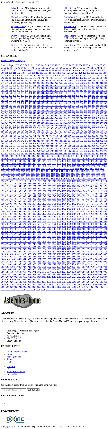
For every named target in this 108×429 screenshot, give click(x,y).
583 (66, 115)
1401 (18, 204)
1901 (104, 262)
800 (69, 136)
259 (66, 85)
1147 (8, 173)
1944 (3, 269)
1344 (49, 196)
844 (30, 141)
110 (10, 73)
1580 (74, 224)
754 (101, 131)
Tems (9, 359)
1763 (44, 246)
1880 (104, 259)
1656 (34, 234)
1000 (7, 156)
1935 (64, 267)
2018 (59, 277)
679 (18, 126)
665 (69, 123)
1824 (34, 254)
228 (50, 83)
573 (26, 115)
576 (38, 115)
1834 (84, 254)
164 (10, 78)
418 (54, 100)
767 (46, 133)
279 (38, 88)
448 (66, 103)
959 (58, 151)
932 (58, 148)
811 (6, 138)
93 (56, 70)
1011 (63, 156)
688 (54, 126)
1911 (49, 264)
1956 (64, 269)
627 (26, 120)
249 (26, 85)
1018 (98, 156)
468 (38, 105)
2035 (39, 279)
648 (2, 123)
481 (89, 105)
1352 (89, 196)
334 (42, 93)
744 (62, 131)
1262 (59, 186)
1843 (23, 256)
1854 (79, 256)
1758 (18, 246)
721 (77, 128)
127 (76, 73)
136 (6, 75)
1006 (37, 156)
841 (18, 141)
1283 (59, 188)
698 (93, 126)
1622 (74, 229)
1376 (104, 199)
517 (18, 110)
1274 (13, 188)
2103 (64, 287)
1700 (44, 239)
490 (18, 108)
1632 (18, 231)
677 (10, 126)
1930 (39, 267)
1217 (43, 181)
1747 (69, 244)
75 (5, 70)
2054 (28, 282)
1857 (94, 256)
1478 (89, 211)
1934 (59, 267)
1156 (53, 173)
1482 (3, 214)
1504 (8, 216)
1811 (74, 251)
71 (98, 68)
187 (101, 78)
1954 (54, 269)
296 (105, 88)
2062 (69, 282)
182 (81, 78)
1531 (39, 219)
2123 (58, 289)
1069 (39, 163)
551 (46, 113)
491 (22, 108)
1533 (49, 219)
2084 (74, 284)
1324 (54, 194)
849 (50, 141)
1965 (3, 272)
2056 (39, 282)
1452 (64, 209)
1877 (89, 259)
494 (34, 108)
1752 (94, 244)
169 (30, 78)
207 (73, 80)
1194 (33, 178)
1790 (74, 249)
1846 (39, 256)
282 (50, 88)
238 (89, 83)
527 (58, 110)
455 (93, 103)
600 (26, 118)
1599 (64, 226)
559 (77, 113)
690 (62, 126)
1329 (79, 194)
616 (89, 118)
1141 (83, 171)
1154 (43, 173)
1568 (13, 224)
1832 (74, 254)
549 (38, 113)
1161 (78, 173)
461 (10, 105)
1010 (58, 156)
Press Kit (11, 366)
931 (54, 148)
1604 (89, 226)
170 (34, 78)
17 (50, 65)
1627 (99, 229)
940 (89, 148)
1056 (79, 161)
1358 (13, 199)
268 (101, 85)
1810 (69, 251)
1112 (43, 168)
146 (46, 75)
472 (54, 105)
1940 (89, 267)
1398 (3, 204)
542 (10, 113)
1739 (28, 244)
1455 (79, 209)
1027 (39, 158)
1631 (13, 231)
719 (69, 128)
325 (6, 93)
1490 (44, 214)
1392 (79, 201)
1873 (69, 259)
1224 (79, 181)
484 (101, 105)
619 (101, 118)
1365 (49, 199)
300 (14, 90)
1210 (8, 181)
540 (2, 113)
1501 (99, 214)
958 (54, 151)
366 (62, 95)
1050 (49, 161)
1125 (3, 171)
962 (69, 151)
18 (53, 65)
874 (42, 143)
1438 (99, 206)
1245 (79, 183)
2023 (84, 277)
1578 (64, 224)
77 (11, 70)
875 (46, 143)
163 (6, 78)
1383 (34, 201)
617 (93, 118)
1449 (49, 209)
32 (92, 65)
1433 (74, 206)
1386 (49, 201)
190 (6, 80)
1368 (64, 199)
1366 (54, 199)
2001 (79, 274)
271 (6, 88)
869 (22, 143)
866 (10, 143)
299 (10, 90)
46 (27, 68)
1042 (8, 161)
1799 (13, 251)
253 (42, 85)
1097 (74, 166)
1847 (44, 256)
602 (34, 118)
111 (14, 73)
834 (97, 138)
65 (81, 68)
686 (46, 126)
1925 (13, 267)
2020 (69, 277)
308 (46, 90)
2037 (49, 279)
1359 (18, 199)
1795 (99, 249)
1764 (49, 246)
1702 (54, 239)
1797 (3, 251)
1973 (44, 272)
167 (22, 78)
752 (93, 131)
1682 (59, 236)
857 (81, 141)
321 (97, 90)
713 (46, 128)
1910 (44, 264)
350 (105, 93)
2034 (34, 279)
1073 (59, 163)
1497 (79, 214)
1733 (104, 241)
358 (30, 95)
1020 (3, 158)
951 (26, 151)
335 (46, 93)
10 (31, 65)
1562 (89, 221)
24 (70, 65)
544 (18, 113)
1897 (84, 262)
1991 (28, 274)
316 (77, 90)
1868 (44, 259)
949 (18, 151)
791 (34, 136)
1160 (73, 173)
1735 (8, 244)
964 (77, 151)
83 (27, 70)
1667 (89, 234)
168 (26, 78)
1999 (69, 274)
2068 (99, 282)
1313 (104, 191)
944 (105, 148)
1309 (84, 191)
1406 (44, 204)
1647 (94, 231)
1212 (18, 181)
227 (46, 83)
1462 (8, 211)
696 (85, 126)
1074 (64, 163)
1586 (104, 224)
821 (46, 138)
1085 (13, 166)
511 (101, 108)
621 (2, 120)
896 (22, 146)
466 (30, 105)
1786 (54, 249)
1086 (18, 166)
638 (69, 120)
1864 (23, 259)
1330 (84, 194)
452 (81, 103)
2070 (3, 284)
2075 (28, 284)
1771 (84, 246)
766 (42, 133)
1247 (89, 183)
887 (93, 143)
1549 (23, 221)
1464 (18, 211)
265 (89, 85)
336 (50, 93)
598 (18, 118)
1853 (74, 256)
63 (75, 68)
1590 (18, 226)
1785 (49, 249)
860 (93, 141)
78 (13, 70)
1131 (33, 171)
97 (67, 70)
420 (61, 100)
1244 (74, 183)
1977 (64, 272)
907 (66, 146)
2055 (34, 282)
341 (69, 93)
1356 (3, 199)
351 (2, 95)
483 (97, 105)
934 (66, 148)
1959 (79, 269)
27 (78, 65)
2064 (79, 282)
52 (44, 68)
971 (105, 151)
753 (97, 131)
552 (50, 113)
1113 (48, 168)
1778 (13, 249)
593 (105, 115)
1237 (39, 183)
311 (57, 90)
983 (46, 153)
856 (77, 141)
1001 (12, 156)
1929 (34, 267)
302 (22, 90)
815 (22, 138)
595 (6, 118)
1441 (8, 209)
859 (89, 141)
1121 (87, 168)
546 (26, 113)
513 (2, 110)
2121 (48, 289)
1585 (99, 224)
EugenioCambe (18, 26)
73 (103, 68)
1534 (54, 219)
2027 (104, 277)
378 (2, 98)
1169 (13, 176)
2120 (43, 289)
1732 (99, 241)
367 (66, 95)
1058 (89, 161)
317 (81, 90)
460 (6, 105)
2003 (89, 274)
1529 (28, 219)
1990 (23, 274)
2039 (59, 279)
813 (14, 138)
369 (73, 95)
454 (89, 103)
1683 (64, 236)
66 (84, 68)
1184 (88, 176)
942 (97, 148)
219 (14, 83)
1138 (68, 171)
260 (69, 85)
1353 (94, 196)
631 (42, 120)
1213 (23, 181)
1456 (84, 209)
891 (2, 146)
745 (66, 131)
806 (93, 136)
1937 (74, 267)
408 (14, 100)
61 (70, 68)
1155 (48, 173)
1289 (89, 188)
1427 (44, 206)
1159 (68, 173)
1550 (28, 221)
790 (30, 136)
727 (101, 128)
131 (92, 73)
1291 (99, 188)
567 (2, 115)
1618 (54, 229)
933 (62, 148)
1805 (44, 251)
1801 (23, 251)
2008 (8, 277)
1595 (44, 226)
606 (50, 118)
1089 (34, 166)
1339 (23, 196)
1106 (13, 168)
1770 (79, 246)
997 (101, 153)
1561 (84, 221)
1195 (38, 178)
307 (42, 90)
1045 (23, 161)
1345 (54, 196)
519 (26, 110)
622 (6, 120)
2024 (89, 277)
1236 (34, 183)
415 (42, 100)
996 (97, 153)
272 (10, 88)
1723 (54, 241)
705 (14, 128)
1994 (44, 274)
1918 (84, 264)
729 (2, 131)
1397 (104, 201)
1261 (54, 186)
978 (26, 153)
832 (89, 138)
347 (93, 93)
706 (18, 128)
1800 (18, 251)
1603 (84, 226)
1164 (93, 173)
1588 (8, 226)
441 (38, 103)
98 (70, 70)
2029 (8, 279)
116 (33, 73)
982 (42, 153)
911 (81, 146)
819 (38, 138)
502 (66, 108)
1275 (18, 188)
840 (14, 141)
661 (54, 123)
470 (46, 105)
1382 (28, 201)
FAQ (9, 369)
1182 (78, 176)
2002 (84, 274)
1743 (49, 244)
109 (6, 73)
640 (77, 120)
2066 (89, 282)
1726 (69, 241)
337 (54, 93)
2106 (79, 287)
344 (81, 93)
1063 (8, 163)
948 (14, 151)
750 (85, 131)
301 (18, 90)
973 (6, 153)
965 (81, 151)
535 (89, 110)
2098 (39, 287)
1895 (74, 262)
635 (58, 120)
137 (10, 75)
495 (38, 108)
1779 (18, 249)
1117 (67, 168)
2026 (99, 277)
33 (95, 65)
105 (95, 70)
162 (2, 78)
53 (47, 68)
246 (14, 85)
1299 (34, 191)
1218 (49, 181)
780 (97, 133)
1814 (89, 251)
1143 (93, 171)
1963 (99, 269)
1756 (8, 246)
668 (81, 123)
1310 (89, 191)
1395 (94, 201)
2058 (49, 282)
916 (101, 146)
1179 (63, 176)
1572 (34, 224)
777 (85, 133)
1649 (104, 231)
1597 (54, 226)
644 (93, 120)
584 (69, 115)
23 (67, 65)
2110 (99, 287)
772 (66, 133)
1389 (64, 201)
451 (77, 103)
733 (18, 131)
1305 (64, 191)
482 (93, 105)
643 (89, 120)
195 (26, 80)
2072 (13, 284)
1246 (84, 183)
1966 (8, 272)
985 (54, 153)
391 (54, 98)
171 (38, 78)
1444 (23, 209)
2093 (13, 287)
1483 (8, 214)
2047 (99, 279)
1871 (59, 259)
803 (81, 136)
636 (62, 120)
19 (56, 65)
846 (38, 141)
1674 (18, 236)
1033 (69, 158)
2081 (59, 284)
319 (89, 90)
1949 (28, 269)
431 (105, 100)
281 (46, 88)
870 (26, 143)
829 (77, 138)
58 (61, 68)
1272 (3, 188)
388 (42, 98)
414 (38, 100)
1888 (39, 262)
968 (93, 151)
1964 (104, 269)
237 (85, 83)
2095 (23, 287)
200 (46, 80)
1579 (69, 224)
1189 (8, 178)
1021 (8, 158)
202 (54, 80)
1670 (104, 234)
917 (105, 146)
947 (10, 151)
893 (10, 146)
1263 (64, 186)
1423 (23, 206)
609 (62, 118)
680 (22, 126)
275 (22, 88)
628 (30, 120)
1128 (18, 171)
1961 (89, 269)
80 (19, 70)
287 (69, 88)
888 (97, 143)
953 (34, 151)
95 (61, 70)
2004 (94, 274)
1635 (34, 231)
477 (73, 105)
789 (26, 136)
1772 (89, 246)
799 (66, 136)
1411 (69, 204)
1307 (74, 191)
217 (6, 83)
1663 (69, 234)
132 (96, 73)
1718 (28, 241)
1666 (84, 234)
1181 (73, 176)
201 (50, 80)
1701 (49, 239)
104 (91, 70)
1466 (28, 211)
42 (16, 68)
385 (30, 98)
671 (93, 123)
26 (76, 65)
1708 (84, 239)
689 (58, 126)
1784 (44, 249)
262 (77, 85)
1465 (23, 211)
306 (38, 90)
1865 (28, 259)
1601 (74, 226)
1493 (59, 214)
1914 (64, 264)
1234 (23, 183)
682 (30, 126)
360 (38, 95)
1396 (99, 201)
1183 (83, 176)
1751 (89, 244)
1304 (59, 191)
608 (58, 118)
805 (89, 136)
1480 (99, 211)
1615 (38, 229)
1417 (99, 204)
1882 (8, 262)
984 (50, 153)
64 (78, 68)
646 (101, 120)
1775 (104, 246)
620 (105, 118)
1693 (8, 239)
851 (58, 141)
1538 (74, 219)
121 (53, 73)
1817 (104, 251)
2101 (54, 287)
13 (39, 65)
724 (89, 128)
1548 (18, 221)
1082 (104, 163)
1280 (44, 188)
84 (30, 70)
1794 (94, 249)
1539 (79, 219)
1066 (23, 163)
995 (93, 153)
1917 (79, 264)
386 (34, 98)
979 (30, 153)
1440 (3, 209)
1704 (64, 239)
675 (2, 126)
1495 (69, 214)
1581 (79, 224)
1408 (54, 204)
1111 (38, 168)
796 (54, 136)
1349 (74, 196)
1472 (59, 211)
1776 (3, 249)
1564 (99, 221)
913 (89, 146)
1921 (99, 264)
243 (2, 85)
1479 (94, 211)
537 (97, 110)
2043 (79, 279)
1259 (44, 186)
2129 (88, 289)
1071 (49, 163)
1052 (59, 161)
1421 (13, 206)
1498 (84, 214)
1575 (49, 224)
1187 (103, 176)
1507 (23, 216)
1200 (63, 178)
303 (26, 90)
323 (105, 90)
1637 (44, 231)
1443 (18, 209)
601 (30, 118)
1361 (28, 199)
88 (41, 70)
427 (89, 100)
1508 (28, 216)
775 (77, 133)
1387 (54, 201)
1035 (79, 158)
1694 (13, 239)
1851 (64, 256)
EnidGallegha (70, 36)
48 (33, 68)
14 (42, 65)
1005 (32, 156)
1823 (28, 254)
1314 (3, 194)
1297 (23, 191)
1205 (88, 178)
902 (46, 146)
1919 (89, 264)
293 (93, 88)
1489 (39, 214)
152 (69, 75)
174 (50, 78)
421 (65, 100)
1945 (8, 269)
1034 (74, 158)
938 (81, 148)
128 (80, 73)
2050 (8, 282)
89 (44, 70)
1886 (28, 262)
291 (85, 88)
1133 (43, 171)
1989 (18, 274)
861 (97, 141)
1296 (18, 191)
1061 (104, 161)
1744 (54, 244)
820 (42, 138)
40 (11, 68)
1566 (3, 224)
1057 (84, 161)
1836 (94, 254)
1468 (39, 211)
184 (89, 78)
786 (14, 136)
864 (2, 143)
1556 (59, 221)
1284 (64, 188)
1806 (49, 251)
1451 (59, 209)
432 (2, 103)
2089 (99, 284)
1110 (33, 168)
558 (73, 113)
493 (30, 108)
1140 (78, 171)
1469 (44, 211)
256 (54, 85)
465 (26, 105)
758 (10, 133)
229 (54, 83)
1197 (48, 178)
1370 (74, 199)
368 (69, 95)
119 (45, 73)
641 (81, 120)
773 (69, 133)
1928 (28, 267)
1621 (69, 229)
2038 (54, 279)
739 (42, 131)
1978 (69, 272)
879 (62, 143)
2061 (64, 282)
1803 (34, 251)
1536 (64, 219)
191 (10, 80)
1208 (103, 178)
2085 (79, 284)
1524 (3, 219)
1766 (59, 246)
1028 (44, 158)
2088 (94, 284)
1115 (57, 168)
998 (105, 153)
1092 (49, 166)
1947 (18, 269)
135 (2, 75)
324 (2, 93)
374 (93, 95)
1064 (13, 163)
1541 (89, 219)
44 (22, 68)
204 (62, 80)
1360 (23, 199)
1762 (39, 246)
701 (105, 126)
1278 (34, 188)
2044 (84, 279)
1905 (18, 264)
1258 (39, 186)
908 (69, 146)
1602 (79, 226)
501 (62, 108)
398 (81, 98)
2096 (28, 287)
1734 (3, 244)
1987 (8, 274)
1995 (49, 274)
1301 (44, 191)
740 (46, 131)
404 (105, 98)
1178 (58, 176)
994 (89, 153)
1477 (84, 211)
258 (62, 85)
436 (18, 103)
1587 (3, 226)
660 (50, 123)
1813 (84, 251)
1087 (23, 166)
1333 (99, 194)
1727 (74, 241)
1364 (44, 199)
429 (97, 100)
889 (101, 143)
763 (30, 133)
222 (26, 83)
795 (50, 136)
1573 (39, 224)
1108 (23, 168)
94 (58, 70)
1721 (44, 241)
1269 (94, 186)
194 (22, 80)
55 (53, 68)
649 (6, 123)
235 (77, 83)
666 (73, 123)
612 (73, 118)
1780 (23, 249)
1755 (3, 246)
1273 (8, 188)
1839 (3, 256)
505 (77, 108)
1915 (69, 264)
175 (54, 78)
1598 (59, 226)
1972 (39, 272)
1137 (63, 171)
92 (53, 70)
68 (89, 68)
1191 (18, 178)
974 (10, 153)
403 (101, 98)
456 (97, 103)
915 (97, 146)
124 (65, 73)
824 (57, 138)
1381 (23, 201)
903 (50, 146)
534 (85, 110)
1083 (3, 166)
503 (69, 108)
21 (61, 65)
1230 (3, 183)
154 (77, 75)
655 (30, 123)
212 (93, 80)
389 (46, 98)
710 (34, 128)
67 (87, 68)
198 (38, 80)
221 (22, 83)
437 (22, 103)
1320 (34, 194)
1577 (59, 224)
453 (85, 103)
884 (81, 143)
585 (73, 115)
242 (105, 83)
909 (73, 146)
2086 (84, 284)
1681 (54, 236)
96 (64, 70)
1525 (8, 219)
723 (85, 128)
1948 (23, 269)
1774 (99, 246)
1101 (94, 166)
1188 (3, 178)
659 (46, 123)
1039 (99, 158)
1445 (28, 209)
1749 (79, 244)
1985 (104, 272)
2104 (69, 287)
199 (42, 80)
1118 (72, 168)
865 (6, 143)
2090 (104, 284)
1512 (49, 216)
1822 (23, 254)
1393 (84, 201)
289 (77, 88)
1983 (94, 272)
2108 (89, 287)
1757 (13, 246)
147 (50, 75)
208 (77, 80)
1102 (99, 166)
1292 (104, 188)
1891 (54, 262)
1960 (84, 269)
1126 (8, 171)
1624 (84, 229)
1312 (99, 191)
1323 (49, 194)
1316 (13, 194)
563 (93, 113)
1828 (54, 254)
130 (88, 73)
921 (14, 148)
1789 (69, 249)
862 (101, 141)
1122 (92, 168)
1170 (18, 176)
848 (46, 141)
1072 (54, 163)
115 (29, 73)
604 (42, 118)
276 (26, 88)
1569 (18, 224)
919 (6, 148)
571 (18, 115)
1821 (18, 254)
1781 (28, 249)
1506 (18, 216)
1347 (64, 196)
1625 (89, 229)
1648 (99, 231)
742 (54, 131)
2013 (33, 277)
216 (2, 83)
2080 (54, 284)
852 (62, 141)
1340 (28, 196)
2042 (74, 279)
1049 (44, 161)
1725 (64, 241)
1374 (94, 199)
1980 (79, 272)
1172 (28, 176)
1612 (23, 229)
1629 (3, 231)
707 (22, 128)
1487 (28, 214)
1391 (74, 201)
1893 (64, 262)
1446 (34, 209)
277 (30, 88)
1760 (28, 246)
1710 (94, 239)
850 (54, 141)
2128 (83, 289)
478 (77, 105)
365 (58, 95)
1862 (13, 259)
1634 (28, 231)
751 (89, 131)
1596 (49, 226)
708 (26, 128)
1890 (49, 262)
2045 (89, 279)
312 (61, 90)
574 (30, 115)
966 (85, 151)
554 (58, 113)
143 (34, 75)
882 (73, 143)
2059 (54, 282)
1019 (103, 156)
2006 (104, 274)
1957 (69, 269)
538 (101, 110)
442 (42, 103)
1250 (104, 183)
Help (9, 362)
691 (66, 126)
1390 (69, 201)
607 (54, 118)
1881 (3, 262)
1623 (79, 229)
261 (73, 85)
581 (58, 115)
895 (18, 146)
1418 (104, 204)
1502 (104, 214)
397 (77, 98)
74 (2, 70)
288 (73, 88)
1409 (59, 204)
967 (89, 151)
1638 (49, 231)
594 (2, 118)
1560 (79, 221)
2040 (64, 279)
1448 (44, 209)
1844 (28, 256)
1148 (13, 173)
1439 (104, 206)
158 (93, 75)
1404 (34, 204)
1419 (3, 206)
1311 (94, 191)
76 (8, 70)
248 (22, 85)
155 (81, 75)
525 (50, 110)
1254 (18, 186)
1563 (94, 221)
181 (77, 78)
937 (77, 148)
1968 (18, 272)
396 (73, 98)
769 (54, 133)
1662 (64, 234)
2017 (54, 277)
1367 (59, 199)
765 (38, 133)
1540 (84, 219)
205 (66, 80)
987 (62, 153)
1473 (64, 211)
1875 (79, 259)
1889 (44, 262)
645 (97, 120)
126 (72, 73)
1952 (44, 269)
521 (34, 110)
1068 (34, 163)
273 (14, 88)
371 (81, 95)
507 (85, 108)
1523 (104, 216)
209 (81, 80)
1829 (59, 254)
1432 (69, 206)
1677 (34, 236)
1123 (97, 168)
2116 (23, 289)
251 (34, 85)
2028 (3, 279)
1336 (8, 196)
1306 (69, 191)
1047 (34, 161)
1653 (18, 234)
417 (50, 100)
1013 (73, 156)
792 (38, 136)
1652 (13, 234)
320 (93, 90)
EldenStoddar (70, 8)
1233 (18, 183)
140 (22, 75)
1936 (69, 267)
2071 (8, 284)
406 (6, 100)
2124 (63, 289)
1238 (44, 183)
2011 (23, 277)
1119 (77, 168)
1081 (99, 163)
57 (58, 68)
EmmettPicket (70, 45)
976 (18, 153)
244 (6, 85)
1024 (23, 158)
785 (10, 136)
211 (89, 80)
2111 (104, 287)
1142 (88, 171)
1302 (49, 191)
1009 (53, 156)
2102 (59, 287)
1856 (89, 256)
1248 (94, 183)
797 (58, 136)
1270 (99, 186)
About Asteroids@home (18, 352)
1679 (44, 236)
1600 (69, 226)
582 (62, 115)
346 (89, 93)
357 (26, 95)
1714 (8, 241)
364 (54, 95)
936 (73, 148)
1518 (79, 216)
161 (105, 75)
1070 (44, 163)
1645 (84, 231)
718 (65, 128)
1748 (74, 244)
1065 (18, 163)
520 (30, 110)
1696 (23, 239)
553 (54, 113)
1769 (74, 246)
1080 (94, 163)
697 (89, 126)
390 (50, 98)
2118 (33, 289)
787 (18, 136)
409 (18, 100)
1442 (13, 209)
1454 (74, 209)
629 (34, 120)
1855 (84, 256)
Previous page (7, 60)
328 (18, 93)
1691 (104, 236)
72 (101, 68)
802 (77, 136)
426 (85, 100)
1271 (104, 186)
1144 (98, 171)
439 (30, 103)
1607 (104, 226)
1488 (34, 214)
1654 (23, 234)
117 (37, 73)
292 (89, 88)
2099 (44, 287)
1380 (18, 201)
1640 (59, 231)
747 (73, 131)
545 (22, 113)
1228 (99, 181)
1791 (79, 249)
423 (73, 100)
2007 (3, 277)
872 (34, 143)
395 (69, 98)
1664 (74, 234)
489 (14, 108)
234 (73, 83)
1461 (3, 211)
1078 (84, 163)
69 (92, 68)
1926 (18, 267)
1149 (18, 173)
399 (85, 98)
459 (2, 105)
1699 (39, 239)
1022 (13, 158)
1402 (23, 204)
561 (85, 113)
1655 (28, 234)
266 (93, 85)
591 (97, 115)
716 (57, 128)
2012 (28, 277)
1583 (89, 224)
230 (58, 83)
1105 (8, 168)
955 (42, 151)
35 (101, 65)
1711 (99, 239)
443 (46, 103)
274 (18, 88)
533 (81, 110)
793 (42, 136)
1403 (28, 204)
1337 (13, 196)
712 (42, 128)
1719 (34, 241)
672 (97, 123)
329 (22, 93)
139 (18, 75)
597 (14, 118)
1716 (18, 241)
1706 (74, 239)
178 (66, 78)
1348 (69, 196)
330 (26, 93)
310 (54, 90)
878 (58, 143)
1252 (8, 186)
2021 (74, 277)
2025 (94, 277)
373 (89, 95)
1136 (58, 171)
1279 (39, 188)
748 (77, 131)
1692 (3, 239)
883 (77, 143)
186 (97, 78)
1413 (79, 204)
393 (62, 98)
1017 (93, 156)
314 (69, 90)
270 (2, 88)
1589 (13, 226)
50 (39, 68)
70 (95, 68)
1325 (59, 194)
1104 (3, 168)
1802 (28, 251)
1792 (84, 249)
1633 (23, 231)
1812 (79, 251)
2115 (18, 289)
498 (50, 108)
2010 (18, 277)
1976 (59, 272)
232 (66, 83)
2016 (49, 277)
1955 (59, 269)
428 (93, 100)
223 (30, 83)
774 (73, 133)
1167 (3, 176)
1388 (59, 201)
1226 (89, 181)
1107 (18, 168)
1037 (89, 158)
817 (30, 138)
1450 (54, 209)
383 (22, 98)
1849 (54, 256)
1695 (18, 239)
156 (85, 75)
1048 (39, 161)
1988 (13, 274)
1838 (104, 254)
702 (2, 128)
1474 (69, 211)
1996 (54, 274)
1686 (79, 236)
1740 (34, 244)
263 (81, 85)
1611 (18, 229)
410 (22, 100)
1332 (94, 194)
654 (26, 123)
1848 (49, 256)
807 (97, 136)
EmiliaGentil (69, 17)
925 (30, 148)
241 (101, 83)
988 (66, 153)
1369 (69, 199)
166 (18, 78)
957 (50, 151)
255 (50, 85)
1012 (68, 156)
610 (66, 118)
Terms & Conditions (16, 371)
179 (69, 78)
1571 (28, 224)
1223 (74, 181)
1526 (13, 219)
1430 (59, 206)
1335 (3, 196)
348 (97, 93)
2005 (99, 274)
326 (10, 93)
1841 (13, 256)
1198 (53, 178)
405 (2, 100)
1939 (84, 267)
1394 (89, 201)
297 (2, 90)
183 (85, 78)
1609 (8, 229)
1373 (89, 199)
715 (54, 128)
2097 (34, 287)
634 (54, 120)
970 (101, 151)
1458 (94, 209)
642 (85, 120)
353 (10, 95)
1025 (28, 158)
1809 (64, 251)
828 (73, 138)
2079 (49, 284)
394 (66, 98)
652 (18, 123)
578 (46, 115)
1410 (64, 204)
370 (77, 95)
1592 (28, 226)
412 (30, 100)
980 (34, 153)
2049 (3, 282)
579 (50, 115)
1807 (54, 251)
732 (14, 131)
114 (26, 73)
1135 (53, 171)
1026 (34, 158)
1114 (52, 168)
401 (93, 98)
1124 (102, 168)
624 (14, 120)
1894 (69, 262)
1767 (64, 246)
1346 (59, 196)
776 (81, 133)
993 (85, 153)
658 (42, 123)
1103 (104, 166)
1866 (34, 259)
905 (58, 146)
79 (16, 70)
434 (10, 103)
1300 (39, 191)
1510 (39, 216)
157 (89, 75)
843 (26, 141)
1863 (18, 259)
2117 (28, 289)
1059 (94, 161)
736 (30, 131)
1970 (28, 272)
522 (38, 110)
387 (38, 98)
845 (34, 141)
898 (30, 146)
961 (66, 151)
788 (22, 136)
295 (101, 88)
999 (2, 156)
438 (26, 103)
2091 (3, 287)
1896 (79, 262)
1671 (3, 236)
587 (81, 115)
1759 (23, 246)
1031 (59, 158)
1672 (8, 236)
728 (105, 128)
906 (62, 146)
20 (59, 65)
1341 (34, 196)
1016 (88, 156)
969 (97, 151)
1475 (74, 211)
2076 (34, 284)
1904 (13, 264)
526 (54, 110)
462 (14, 105)
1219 (54, 181)
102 (84, 70)
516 (14, 110)
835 (101, 138)
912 (85, 146)
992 (81, 153)
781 (101, 133)
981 (38, 153)
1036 (84, 158)
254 (46, 85)
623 (10, 120)
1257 (34, 186)
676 (6, 126)
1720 (39, 241)
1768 (69, 246)
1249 (99, 183)
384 (26, 98)
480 (85, 105)
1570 (23, 224)
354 (14, 95)
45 (25, 68)
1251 (3, 186)
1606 (99, 226)
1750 (84, 244)
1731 (94, 241)
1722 (49, 241)
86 (36, 70)
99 (72, 70)
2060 (59, 282)
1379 (13, 201)
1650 (3, 234)
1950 (34, 269)
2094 (18, 287)
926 (34, 148)
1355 (104, 196)
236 (81, 83)
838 (6, 141)
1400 (13, 204)
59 (64, 68)
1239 (49, 183)
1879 (99, 259)
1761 (34, 246)
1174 (38, 176)
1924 (8, 267)
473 (58, 105)
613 (77, 118)
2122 (53, 289)
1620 (64, 229)
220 (18, 83)
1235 (28, 183)
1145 (103, 171)
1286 (74, 188)
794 (46, 136)
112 (18, 73)
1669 (99, 234)
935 (69, 148)
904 (54, 146)
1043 (13, 161)
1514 (59, 216)
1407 (49, 204)
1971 (34, 272)
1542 (94, 219)
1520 (89, 216)
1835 (89, 254)
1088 (28, 166)
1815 (94, 251)
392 (58, 98)
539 (105, 110)
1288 (84, 188)
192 (14, 80)
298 (6, 90)
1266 (79, 186)
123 (61, 73)
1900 (99, 262)
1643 (74, 231)
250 (30, 85)
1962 (94, 269)
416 (46, 100)
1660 (54, 234)
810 (2, 138)
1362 (34, 199)
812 (10, 138)
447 (62, 103)
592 (101, 115)
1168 (8, 176)
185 (93, 78)
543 (14, 113)
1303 (54, 191)
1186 (98, 176)
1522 (99, 216)
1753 (99, 244)
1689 (94, 236)
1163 (88, 173)
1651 (8, 234)
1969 (23, 272)
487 (6, 108)
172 (42, 78)
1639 (54, 231)
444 (50, 103)
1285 (69, 188)
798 (62, 136)
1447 (39, 209)
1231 (8, 183)
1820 (13, 254)
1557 (64, 221)
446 (58, 103)
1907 (28, 264)
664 (66, 123)
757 (6, 133)
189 (2, 80)
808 (101, 136)
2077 (39, 284)
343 (77, 93)
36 (104, 65)
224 (34, 83)
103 (87, 70)
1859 (104, 256)
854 (69, 141)
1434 (79, 206)
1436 (89, 206)
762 (26, 133)
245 (10, 85)
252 (38, 85)
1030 (54, 158)
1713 (3, 241)
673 (101, 123)
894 (14, 146)
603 (38, 118)
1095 (64, 166)
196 (30, 80)
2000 (74, 274)
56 (56, 68)
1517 (74, 216)
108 (2, 73)
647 (105, 120)
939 (85, 148)
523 (42, 110)
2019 (64, 277)
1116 (62, 168)
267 (97, 85)
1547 (13, 221)
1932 (49, 267)
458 (105, 103)
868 (18, 143)
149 (58, 75)
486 (2, 108)
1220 (59, 181)
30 (87, 65)
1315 (8, 194)
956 (46, 151)
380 (10, 98)
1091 (44, 166)
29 (84, 65)
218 (10, 83)
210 (85, 80)
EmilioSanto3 (70, 26)
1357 (8, 199)
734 (22, 131)
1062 (3, 163)
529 (66, 110)
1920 (94, 264)
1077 (79, 163)
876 (50, 143)
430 (101, 100)
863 (105, 141)
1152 (33, 173)
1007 (42, 156)
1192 (23, 178)
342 (73, 93)
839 (10, 141)
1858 (99, 256)
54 (50, 68)
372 (85, 95)
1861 (8, 259)
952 (30, 151)
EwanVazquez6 (18, 36)
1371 (79, 199)
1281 (49, 188)
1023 (18, 158)
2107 (84, 287)
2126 (73, 289)
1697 (28, 239)
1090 (39, 166)
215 (105, 80)
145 (42, 75)
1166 (103, 173)
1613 (28, 229)
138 (14, 75)
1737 (18, 244)
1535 (59, 219)
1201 (68, 178)
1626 (94, 229)
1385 (44, 201)
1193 (28, 178)
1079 (89, 163)
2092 (8, 287)
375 (97, 95)
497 (46, 108)
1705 (69, 239)
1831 (69, 254)
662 (58, 123)
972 (2, 153)
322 (101, 90)
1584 (94, 224)
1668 (94, 234)
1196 (43, 178)
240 (97, 83)
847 (42, 141)
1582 (84, 224)
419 (57, 100)
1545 (3, 221)
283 (54, 88)
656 (34, 123)
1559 (74, 221)
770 (58, 133)
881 (69, 143)
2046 (94, 279)
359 (34, 95)
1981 (84, 272)
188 (105, 78)
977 (22, 153)
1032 (64, 158)
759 (14, 133)
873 (38, 143)
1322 (44, 194)
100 (76, 70)
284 (58, 88)
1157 (58, 173)
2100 (49, 287)
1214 (28, 181)
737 (34, 131)
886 (89, 143)
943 (101, 148)
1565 (104, 221)
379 (6, 98)
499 (54, 108)
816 (26, 138)
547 (30, 113)
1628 (104, 229)
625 (18, 120)
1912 (54, 264)
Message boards (14, 357)
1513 (54, 216)
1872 (64, 259)
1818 (3, 254)
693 (73, 126)
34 (98, 65)
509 (93, 108)
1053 (64, 161)
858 (85, 141)
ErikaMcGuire (17, 8)
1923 (3, 267)
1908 (34, 264)
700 (101, 126)
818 (34, 138)
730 (6, 131)
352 (6, 95)
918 (2, 148)
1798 (8, 251)
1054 (69, 161)
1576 (54, 224)
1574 (44, 224)
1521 (94, 216)
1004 (27, 156)
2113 (8, 289)
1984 (99, 272)
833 (93, 138)
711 (38, 128)
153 (73, 75)
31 (90, 65)
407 (10, 100)
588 (85, 115)
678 (14, 126)
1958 (74, 269)
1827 (49, 254)
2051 (13, 282)
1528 (23, 219)
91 (50, 70)
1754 (104, 244)
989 (69, 153)
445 (54, 103)
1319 (28, 194)
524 (46, 110)
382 (18, 98)
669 (85, 123)
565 (101, 113)
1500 (94, 214)
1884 (18, 262)
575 (34, 115)
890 (105, 143)
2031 (18, 279)
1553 (44, 221)
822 (50, 138)
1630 (8, 231)
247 (18, 85)
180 (73, 78)
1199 (58, 178)
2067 (94, 282)
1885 (23, 262)
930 (50, 148)
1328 (74, 194)
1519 (84, 216)
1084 (8, 166)
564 (97, 113)
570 (14, 115)
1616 (43, 229)
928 (42, 148)
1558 (69, 221)
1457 (89, 209)
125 (68, 73)
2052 (18, 282)
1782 (34, 249)
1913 (59, 264)
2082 (64, 284)
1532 (44, 219)
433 (6, 103)
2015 (43, 277)
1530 (34, 219)
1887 (34, 262)
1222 (69, 181)
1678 (39, 236)
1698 (34, 239)
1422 (18, 206)
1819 (8, 254)
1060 (99, 161)
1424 (28, 206)
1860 (3, 259)
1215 (33, 181)
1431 (64, 206)
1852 (69, 256)
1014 (78, 156)
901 (42, 146)
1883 (13, 262)
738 (38, 131)
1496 (74, 214)
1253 (13, 186)
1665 (79, 234)
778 (89, 133)
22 (64, 65)
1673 (13, 236)
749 (81, 131)
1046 (28, 161)
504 (73, 108)
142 (30, 75)
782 (105, 133)
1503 (3, 216)
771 (62, 133)
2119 (38, 289)
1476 (79, 211)
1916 (74, 264)
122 (57, 73)
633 (50, 120)
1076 (74, 163)
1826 (44, 254)
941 (93, 148)
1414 (84, 204)
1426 (39, 206)
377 (105, 95)
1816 (99, 251)
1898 (89, 262)
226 (42, 83)
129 (84, 73)
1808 (59, 251)
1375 (99, 199)
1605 (94, 226)
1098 (79, 166)
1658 (44, 234)
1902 (3, 264)
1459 (99, 209)
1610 (13, 229)
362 (46, 95)
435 (14, 103)
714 (50, 128)
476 (69, 105)
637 (66, 120)
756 (2, 133)
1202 (73, 178)
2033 (28, 279)
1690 (99, 236)
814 (18, 138)
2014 (38, 277)
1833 (79, 254)
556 (66, 113)
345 (85, 93)
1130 (28, 171)
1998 (64, 274)
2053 (23, 282)
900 (38, 146)
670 (89, 123)
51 (41, 68)
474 (62, 105)
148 (54, 75)
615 (85, 118)
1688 (89, 236)
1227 (94, 181)
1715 (13, 241)
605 (46, 118)
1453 (69, 209)
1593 (34, 226)
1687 (84, 236)
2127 (78, 289)
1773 (94, 246)
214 (101, 80)
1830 (64, 254)
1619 (59, 229)
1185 (93, 176)
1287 (79, 188)
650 (10, 123)
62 (72, 68)
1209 (3, 181)
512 (105, 108)
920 (10, 148)
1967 (13, 272)
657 (38, 123)
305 (34, 90)
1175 (43, 176)
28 (81, 65)
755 (105, 131)
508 (89, 108)
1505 (13, 216)
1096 (69, 166)
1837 (99, 254)
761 (22, 133)
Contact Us (12, 374)
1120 (82, 168)
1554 (49, 221)
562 (89, 113)
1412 (74, 204)
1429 (54, 206)
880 (66, 143)
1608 (3, 229)
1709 (89, 239)
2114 (13, 289)
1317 (18, 194)
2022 (79, 277)
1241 (59, 183)
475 (66, 105)
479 (81, 105)
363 (50, 95)
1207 (98, 178)
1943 (104, 267)
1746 (64, 244)
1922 (104, 264)
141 (26, 75)
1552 (39, 221)
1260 (49, 186)
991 (77, 153)
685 (42, 126)
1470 (49, 211)
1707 (79, 239)
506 (81, 108)
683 (34, 126)
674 (105, 123)
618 (97, 118)
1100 (89, 166)
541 (6, 113)
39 (8, 68)
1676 (28, 236)
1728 (79, 241)
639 (73, 120)
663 (62, 123)
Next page (19, 60)
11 (33, 65)
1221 (64, 181)
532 (77, 110)
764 (34, 133)
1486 (23, 214)
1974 (49, 272)
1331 (89, 194)
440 (34, 103)
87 (39, 70)
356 (22, 95)
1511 (44, 216)
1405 (39, 204)
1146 (3, 173)
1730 (89, 241)
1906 (23, 264)
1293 (3, 191)
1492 (54, 214)
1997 (59, 274)
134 (104, 73)
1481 (104, 211)
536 (93, 110)
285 (62, 88)
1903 (8, 264)
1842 (18, 256)
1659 (49, 234)
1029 (49, 158)
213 (97, 80)
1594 (39, 226)
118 (41, 73)
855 (73, 141)
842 (22, 141)
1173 (33, 176)
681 (26, 126)
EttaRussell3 (16, 45)
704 (10, 128)
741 (50, 131)
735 (26, 131)
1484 (13, 214)
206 (69, 80)
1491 (49, 214)
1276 (23, 188)
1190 (13, 178)
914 (93, 146)
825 (61, 138)
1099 (84, 166)
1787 (59, 249)
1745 (59, 244)
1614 (33, 229)
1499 (89, 214)
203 (58, 80)
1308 (79, 191)
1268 (89, 186)
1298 (28, 191)
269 (105, 85)
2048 (104, 279)
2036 (44, 279)
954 (38, 151)
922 (18, 148)
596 (10, 118)
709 (30, 128)
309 (50, 90)
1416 (94, 204)
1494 (64, 214)
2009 (13, 277)
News (9, 354)
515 (10, 110)
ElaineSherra (17, 17)
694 (77, 126)
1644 (79, 231)
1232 (13, 183)
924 (26, 148)
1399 (8, 204)
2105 (74, 287)
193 (18, 80)
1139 (73, 171)
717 (61, 128)
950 (22, 151)
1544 (104, 219)
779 (93, 133)
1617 (49, 229)
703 (6, 128)
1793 (89, 249)
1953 (49, 269)
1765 (54, 246)
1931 (44, 267)
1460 (104, 209)
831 (85, 138)
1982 (89, 272)
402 (97, 98)
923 (22, 148)
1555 (54, 221)
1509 (34, 216)
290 (81, 88)
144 (38, 75)
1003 (22, 156)
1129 (23, 171)
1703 (59, 239)
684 (38, 126)
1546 (8, 221)
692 (69, 126)
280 (42, 88)
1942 (99, 267)
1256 (28, 186)
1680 (49, 236)
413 (34, 100)
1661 (59, 234)
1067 (28, 163)
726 (97, 128)
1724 (59, 241)
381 (14, 98)
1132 (38, 171)
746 (69, 131)
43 (19, 68)
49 (36, 68)
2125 (68, 289)
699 (97, 126)
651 (14, 123)
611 (69, 118)
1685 (74, 236)
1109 (28, 168)
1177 (53, 176)
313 (65, 90)
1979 (74, 272)
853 (66, 141)
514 (6, 110)
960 (62, 151)
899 (34, 146)
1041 (3, 161)
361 (42, 95)
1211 (13, 181)
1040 (104, 158)
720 (73, 128)
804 (85, 136)
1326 (64, 194)
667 (77, 123)
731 (10, 131)
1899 (94, 262)
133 (100, 73)
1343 (44, 196)
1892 (59, 262)
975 (14, 153)
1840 (8, 256)
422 (69, 100)
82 (25, 70)
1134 (48, 171)
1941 (94, 267)
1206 (93, 178)
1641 (64, 231)
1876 (84, 259)
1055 (74, 161)
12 (36, 65)
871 (30, 143)
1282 (54, 188)
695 (81, 126)
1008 (48, 156)
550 (42, 113)
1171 (23, 176)
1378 (8, 201)
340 (66, 93)
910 (77, 146)
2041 (69, 279)
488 (10, 108)
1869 (49, 259)
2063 (74, 282)
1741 (39, 244)
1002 (17, 156)
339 (62, 93)
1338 (18, 196)
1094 (59, 166)
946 (6, 151)
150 (62, 75)
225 (38, 83)
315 (73, 90)
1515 (64, 216)
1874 (74, 259)
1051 (54, 161)
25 (73, 65)
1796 (104, 249)
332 (34, 93)
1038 (94, 158)
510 (97, 108)
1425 (34, 206)
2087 (89, 284)
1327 (69, 194)
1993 (39, 274)
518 (22, 110)
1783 (39, 249)
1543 (99, 219)
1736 (13, 244)
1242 (64, 183)
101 (80, 70)
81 (22, 70)
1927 (23, 267)
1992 (34, 274)
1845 (34, 256)
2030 (13, 279)
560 (81, 113)
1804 (39, 251)
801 (73, 136)
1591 (23, 226)
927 (38, 148)
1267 (84, 186)
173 (46, 78)
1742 (44, 244)
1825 (39, 254)
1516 (69, 216)
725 (93, 128)
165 (14, 78)
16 (47, 65)
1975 (54, 272)
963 (73, 151)
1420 (8, 206)
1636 (39, 231)
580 (54, 115)
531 (73, 110)
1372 (84, 199)
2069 (104, 282)
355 (18, 95)
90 (47, 70)
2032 (23, 279)
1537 (69, 219)
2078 (44, 284)
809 (105, 136)
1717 (23, 241)
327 (14, 93)
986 (58, 153)
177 (62, 78)
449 (69, 103)
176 (58, 78)
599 (22, 118)
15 (45, 65)
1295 (13, 191)
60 (67, 68)
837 (2, 141)
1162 (83, 173)
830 (81, 138)
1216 (38, 181)
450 (73, 103)
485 (105, 105)
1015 (83, 156)
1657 (39, 234)
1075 (69, 163)
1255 (23, 186)
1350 (79, 196)
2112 (3, 289)
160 (101, 75)
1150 (23, 173)
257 (58, 85)
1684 (69, 236)
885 (85, 143)
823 (54, 138)
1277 (28, 188)
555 (62, 113)
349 (101, 93)
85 (33, 70)
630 (38, 120)
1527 (18, 219)
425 (81, 100)
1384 (39, 201)
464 (22, 105)
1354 (99, 196)
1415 (89, 204)
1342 (39, 196)
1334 (104, 194)
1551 (34, 221)
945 (2, 151)
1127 (13, 171)
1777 (8, 249)
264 (85, 85)
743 (58, 131)
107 (103, 70)
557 (69, 113)
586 (77, 115)
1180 (68, 176)
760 (18, 133)
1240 (54, 183)
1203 (78, 178)
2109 (94, 287)
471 (50, 105)
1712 (104, 239)
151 (66, 75)
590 (93, 115)
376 (101, 95)
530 (69, 110)
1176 (48, 176)
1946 (13, 269)
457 (101, 103)
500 (58, 108)
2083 (69, 284)
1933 (54, 267)
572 (22, 115)
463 (18, 105)
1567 (8, 224)
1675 (23, 236)
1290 (94, 188)
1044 (18, 161)
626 (22, 120)
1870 (54, 259)
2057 (44, 282)
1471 (54, 211)
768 (50, 133)
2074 (23, 284)
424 (77, 100)
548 (34, 113)
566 (105, 113)
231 (62, 83)
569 (10, 115)
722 (81, 128)
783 (2, 136)
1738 (23, 244)
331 (30, 93)
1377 (3, 201)
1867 (39, 259)
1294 (8, 191)
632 (46, 120)
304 (30, 90)
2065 (84, 282)
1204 (83, 178)
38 (5, 68)
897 (26, 146)
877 (54, 143)
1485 (18, 214)
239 (93, 83)
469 (42, 105)
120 (49, 73)
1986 (3, 274)
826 (65, 138)
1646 (89, 231)
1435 (84, 206)
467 (34, 105)
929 (46, 148)
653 (22, 123)
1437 (94, 206)
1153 (38, 173)
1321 (39, 194)
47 (30, 68)
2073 (18, 284)
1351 (84, 196)
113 (22, 73)
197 (34, 80)
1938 (79, 267)
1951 (39, 269)
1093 (54, 166)
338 (58, 93)
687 (50, 126)
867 (14, 143)
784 (6, 136)
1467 (34, 211)
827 (69, 138)
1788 (64, 249)
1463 (13, 211)
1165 (98, 173)
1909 (39, 264)
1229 (104, 181)
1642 (69, 231)
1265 (74, 186)
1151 (28, 173)
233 (69, 83)
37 (2, 68)
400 (89, 98)
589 (89, 115)
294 (97, 88)
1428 (49, 206)
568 (6, 115)
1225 (84, 181)
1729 (84, 241)
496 (42, 108)
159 (97, 75)
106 (99, 70)
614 (81, 118)
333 (38, 93)
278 (34, 88)
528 (62, 110)
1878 (94, 259)
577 (42, 115)
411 (26, 100)
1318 (23, 194)
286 (66, 88)
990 (73, 153)
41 (13, 68)
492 (26, 108)
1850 (59, 256)
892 (6, 146)
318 (85, 90)
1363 (39, 199)
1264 (69, 186)
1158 (63, 173)
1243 (69, 183)
